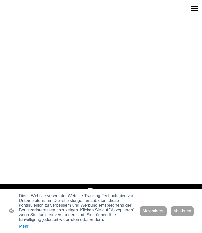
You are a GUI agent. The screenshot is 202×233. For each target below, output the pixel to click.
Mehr (23, 226)
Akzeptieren (153, 211)
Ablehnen (182, 211)
